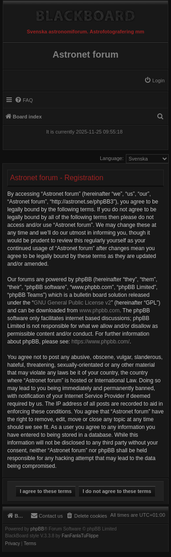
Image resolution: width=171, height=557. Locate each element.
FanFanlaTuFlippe (80, 536)
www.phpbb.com (99, 310)
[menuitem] (154, 80)
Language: (112, 158)
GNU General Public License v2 (72, 303)
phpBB (37, 529)
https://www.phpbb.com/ (101, 341)
